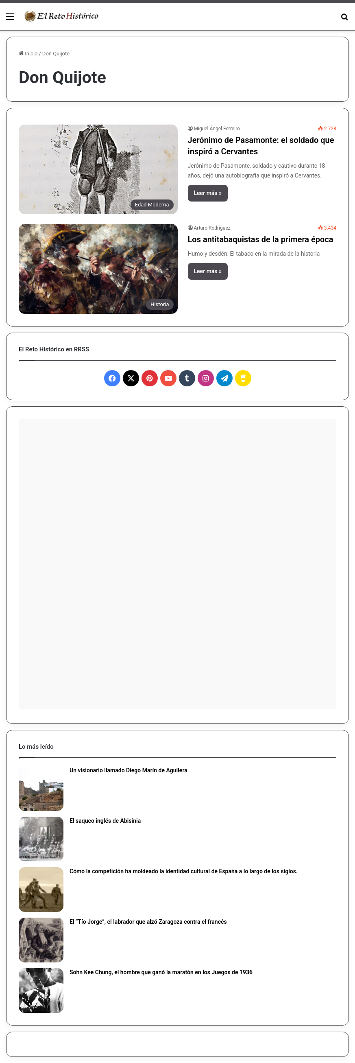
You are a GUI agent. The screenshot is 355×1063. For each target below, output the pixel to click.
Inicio (28, 53)
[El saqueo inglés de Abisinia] (41, 839)
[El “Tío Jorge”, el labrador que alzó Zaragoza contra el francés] (41, 940)
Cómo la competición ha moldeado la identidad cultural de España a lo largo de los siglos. (184, 871)
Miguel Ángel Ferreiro (217, 129)
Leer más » (208, 193)
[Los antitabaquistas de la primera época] (98, 268)
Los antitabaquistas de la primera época (260, 239)
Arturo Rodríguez (212, 228)
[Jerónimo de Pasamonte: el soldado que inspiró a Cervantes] (98, 169)
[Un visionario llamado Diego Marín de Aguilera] (41, 788)
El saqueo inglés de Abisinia (105, 821)
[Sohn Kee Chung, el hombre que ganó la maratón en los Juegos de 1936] (41, 990)
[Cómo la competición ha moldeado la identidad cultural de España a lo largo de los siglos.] (41, 889)
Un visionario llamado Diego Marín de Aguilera (128, 770)
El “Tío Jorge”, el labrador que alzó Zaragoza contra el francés (148, 921)
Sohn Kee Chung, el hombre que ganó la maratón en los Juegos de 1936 (161, 972)
